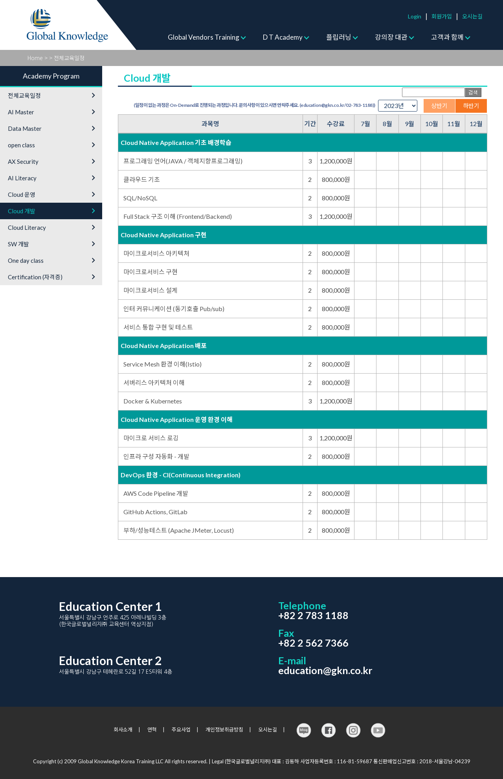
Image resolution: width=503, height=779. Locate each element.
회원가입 (441, 16)
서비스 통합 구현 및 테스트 (158, 327)
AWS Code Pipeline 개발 (155, 493)
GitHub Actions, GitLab (155, 511)
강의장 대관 (391, 37)
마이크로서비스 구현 (150, 271)
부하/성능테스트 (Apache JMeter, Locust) (178, 530)
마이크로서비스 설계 (150, 290)
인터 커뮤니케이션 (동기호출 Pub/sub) (173, 308)
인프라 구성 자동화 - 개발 (156, 456)
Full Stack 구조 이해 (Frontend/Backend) (177, 216)
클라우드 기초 (141, 179)
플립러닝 (338, 37)
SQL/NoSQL (140, 198)
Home (35, 58)
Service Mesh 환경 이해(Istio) (162, 364)
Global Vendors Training (203, 37)
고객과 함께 (447, 37)
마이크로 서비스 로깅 (151, 438)
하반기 (471, 105)
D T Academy (283, 37)
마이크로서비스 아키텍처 (156, 253)
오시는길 (472, 16)
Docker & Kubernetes (152, 401)
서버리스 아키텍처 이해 (154, 382)
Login (414, 16)
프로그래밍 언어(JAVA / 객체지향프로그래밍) (182, 161)
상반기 (439, 105)
